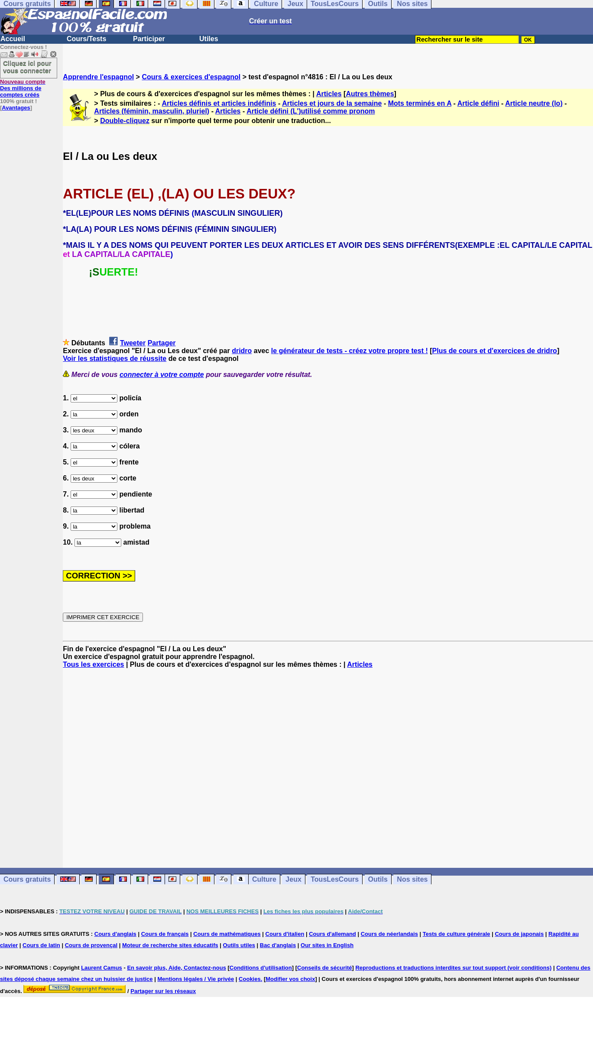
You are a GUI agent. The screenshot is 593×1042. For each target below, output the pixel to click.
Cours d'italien (285, 934)
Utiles (208, 38)
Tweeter (133, 343)
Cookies (250, 979)
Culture (264, 879)
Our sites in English (327, 945)
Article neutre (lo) (533, 103)
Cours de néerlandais (389, 934)
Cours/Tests (86, 38)
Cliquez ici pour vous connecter (27, 66)
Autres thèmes (370, 93)
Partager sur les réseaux (163, 991)
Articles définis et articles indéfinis (219, 103)
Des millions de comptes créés (22, 88)
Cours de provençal (91, 945)
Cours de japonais (519, 934)
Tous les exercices (93, 664)
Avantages (16, 107)
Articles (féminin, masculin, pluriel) (151, 111)
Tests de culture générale (456, 934)
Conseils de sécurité (324, 967)
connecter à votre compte (162, 374)
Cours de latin (41, 945)
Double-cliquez (124, 120)
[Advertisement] (328, 768)
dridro (242, 350)
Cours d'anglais (115, 934)
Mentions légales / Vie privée (195, 979)
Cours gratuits (27, 879)
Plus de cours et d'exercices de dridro (494, 350)
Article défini (478, 103)
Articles (329, 93)
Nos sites (412, 879)
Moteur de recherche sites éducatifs (170, 945)
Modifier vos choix (290, 979)
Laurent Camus (101, 967)
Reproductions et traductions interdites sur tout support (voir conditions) (453, 967)
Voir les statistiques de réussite (114, 358)
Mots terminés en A (419, 103)
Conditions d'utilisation (261, 967)
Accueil (12, 38)
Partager (162, 343)
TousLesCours (335, 879)
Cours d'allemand (332, 934)
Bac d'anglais (278, 945)
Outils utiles (239, 945)
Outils (378, 879)
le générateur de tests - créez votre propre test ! (349, 350)
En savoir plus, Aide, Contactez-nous (176, 967)
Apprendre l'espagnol (98, 77)
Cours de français (165, 934)
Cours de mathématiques (226, 934)
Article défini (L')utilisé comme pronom (310, 111)
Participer (149, 38)
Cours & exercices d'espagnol (191, 77)
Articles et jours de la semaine (332, 103)
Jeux (293, 879)
